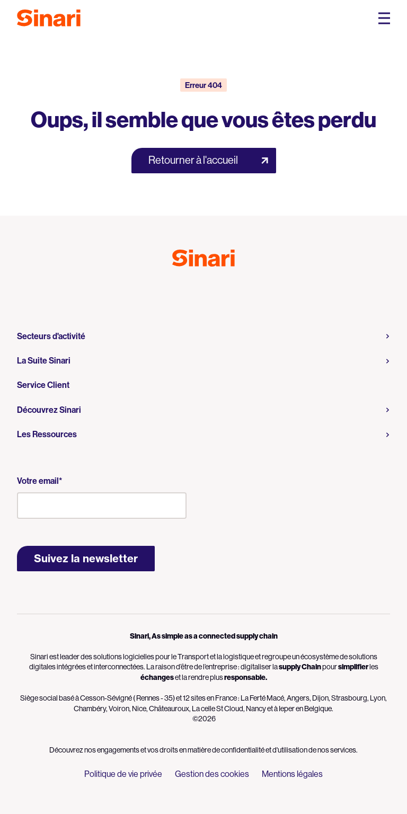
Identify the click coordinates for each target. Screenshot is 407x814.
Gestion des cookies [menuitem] (212, 774)
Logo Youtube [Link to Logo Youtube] (194, 290)
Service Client (43, 384)
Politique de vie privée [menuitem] (123, 774)
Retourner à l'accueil (193, 160)
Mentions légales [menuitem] (292, 774)
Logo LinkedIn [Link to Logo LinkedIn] (213, 290)
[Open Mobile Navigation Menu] (384, 18)
